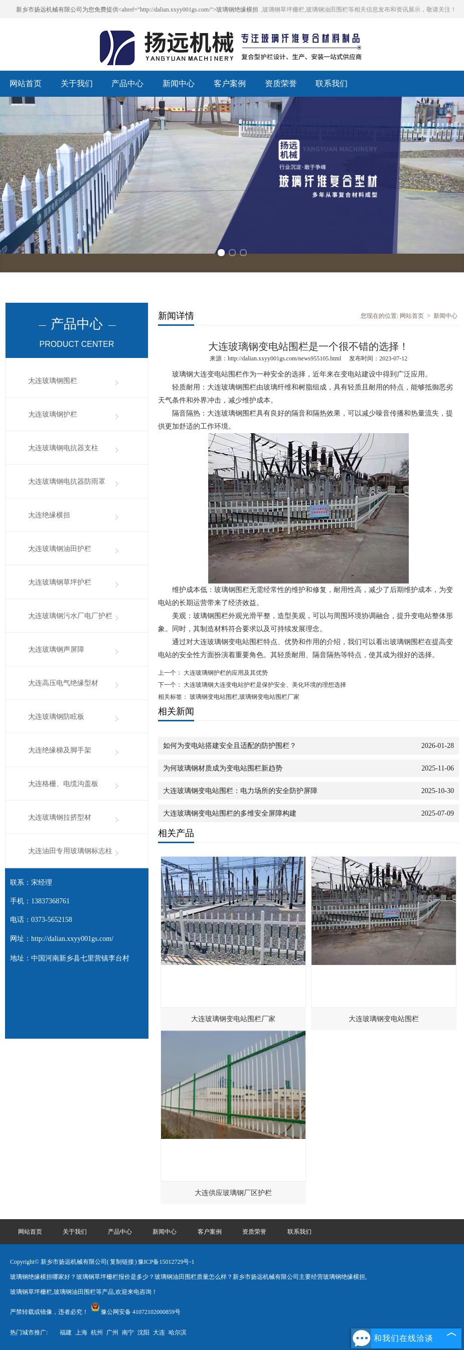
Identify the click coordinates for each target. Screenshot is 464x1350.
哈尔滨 (178, 1332)
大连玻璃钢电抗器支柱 (63, 448)
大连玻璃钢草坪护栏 (59, 582)
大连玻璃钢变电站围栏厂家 (233, 1019)
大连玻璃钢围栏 (52, 380)
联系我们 (332, 83)
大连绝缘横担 (49, 515)
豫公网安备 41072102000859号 (136, 1311)
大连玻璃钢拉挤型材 (59, 817)
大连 (159, 1332)
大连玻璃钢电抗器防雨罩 (66, 481)
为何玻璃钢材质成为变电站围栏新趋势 (222, 768)
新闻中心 (179, 83)
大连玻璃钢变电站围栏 (384, 1019)
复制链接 (122, 1261)
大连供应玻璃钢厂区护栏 (233, 1193)
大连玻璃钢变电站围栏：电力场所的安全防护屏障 (240, 791)
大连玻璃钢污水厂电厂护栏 (70, 616)
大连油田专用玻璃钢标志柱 (70, 851)
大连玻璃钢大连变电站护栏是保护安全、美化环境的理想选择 (264, 684)
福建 (66, 1332)
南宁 (128, 1332)
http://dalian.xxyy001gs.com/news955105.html (284, 358)
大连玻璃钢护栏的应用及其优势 (225, 672)
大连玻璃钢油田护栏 (59, 548)
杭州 (97, 1332)
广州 (112, 1332)
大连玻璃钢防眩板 (56, 716)
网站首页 (26, 83)
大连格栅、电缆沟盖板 (63, 784)
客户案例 (230, 83)
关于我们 (77, 83)
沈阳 (143, 1332)
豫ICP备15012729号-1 (166, 1261)
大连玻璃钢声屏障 (56, 649)
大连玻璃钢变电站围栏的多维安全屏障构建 (229, 813)
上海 (81, 1332)
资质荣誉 (281, 83)
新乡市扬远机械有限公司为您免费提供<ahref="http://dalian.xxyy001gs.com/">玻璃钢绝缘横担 (137, 9)
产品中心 (127, 83)
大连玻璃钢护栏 (52, 414)
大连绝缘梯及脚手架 (59, 750)
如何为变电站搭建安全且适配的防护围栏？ (229, 745)
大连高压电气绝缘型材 (63, 683)
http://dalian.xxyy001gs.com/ (72, 938)
